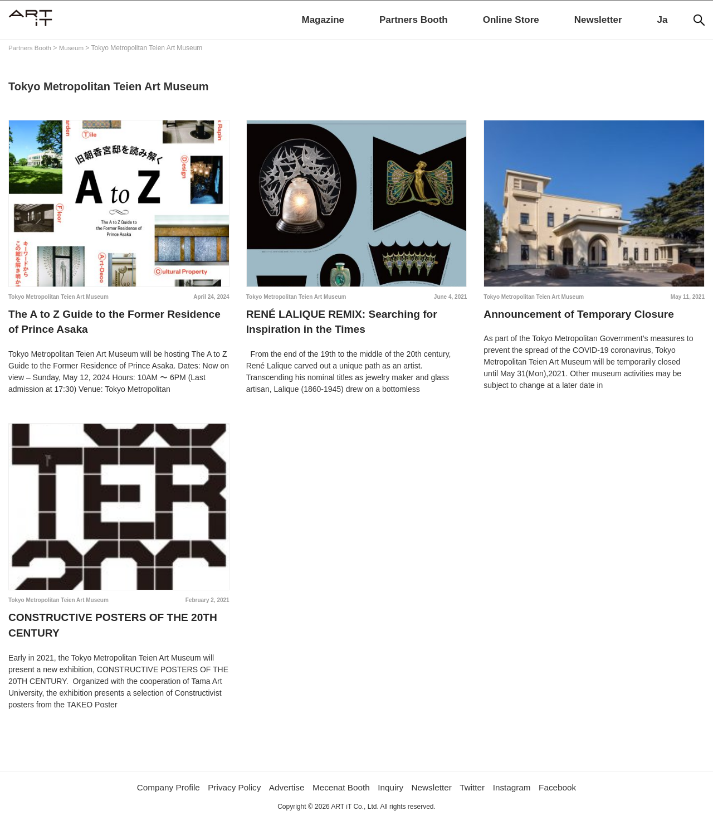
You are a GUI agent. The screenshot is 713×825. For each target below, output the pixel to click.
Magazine (322, 19)
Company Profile (161, 792)
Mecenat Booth (341, 792)
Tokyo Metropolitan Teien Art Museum (58, 297)
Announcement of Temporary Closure (583, 315)
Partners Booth (413, 19)
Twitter (477, 792)
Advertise (284, 792)
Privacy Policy (230, 792)
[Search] (699, 20)
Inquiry (392, 792)
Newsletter (598, 19)
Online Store (511, 19)
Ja (662, 19)
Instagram (518, 792)
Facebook (565, 792)
